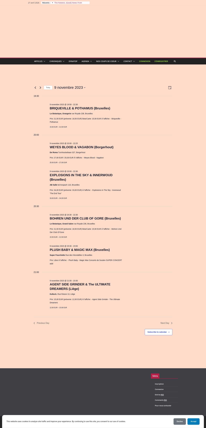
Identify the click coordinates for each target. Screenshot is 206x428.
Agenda (85, 61)
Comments (161, 400)
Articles (38, 61)
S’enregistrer (161, 61)
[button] (43, 61)
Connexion (144, 61)
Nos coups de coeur (106, 61)
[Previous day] (35, 87)
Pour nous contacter (163, 405)
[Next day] (40, 87)
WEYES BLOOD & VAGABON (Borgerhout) (82, 147)
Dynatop (73, 61)
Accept (193, 421)
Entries (159, 394)
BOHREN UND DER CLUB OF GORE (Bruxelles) (85, 218)
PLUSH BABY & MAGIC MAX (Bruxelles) (80, 250)
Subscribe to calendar (157, 332)
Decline (180, 421)
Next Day (166, 323)
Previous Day (41, 323)
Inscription (159, 384)
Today (48, 87)
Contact (127, 61)
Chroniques (56, 61)
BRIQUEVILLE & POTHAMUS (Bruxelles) (80, 108)
